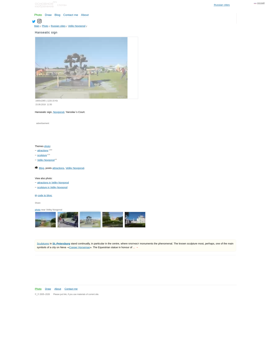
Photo (38, 15)
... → (135, 247)
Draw (48, 15)
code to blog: (45, 195)
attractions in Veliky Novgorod (53, 182)
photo (47, 146)
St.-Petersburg (61, 243)
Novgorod (58, 112)
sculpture (42, 155)
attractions (42, 150)
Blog (57, 15)
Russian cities (222, 4)
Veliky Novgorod (46, 160)
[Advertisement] (76, 132)
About (85, 15)
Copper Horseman (79, 247)
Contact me (70, 15)
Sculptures (43, 243)
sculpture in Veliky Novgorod (52, 187)
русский (261, 3)
